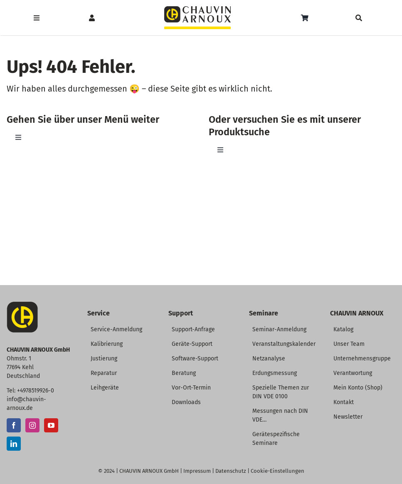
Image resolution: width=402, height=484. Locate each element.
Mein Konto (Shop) (357, 387)
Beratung (184, 373)
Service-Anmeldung (116, 329)
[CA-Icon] (22, 305)
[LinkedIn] (14, 444)
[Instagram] (32, 425)
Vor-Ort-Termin (191, 387)
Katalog (343, 329)
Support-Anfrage (193, 329)
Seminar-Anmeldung (279, 329)
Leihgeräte (105, 387)
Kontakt (343, 402)
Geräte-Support (192, 343)
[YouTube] (51, 425)
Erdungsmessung (274, 373)
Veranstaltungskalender (284, 343)
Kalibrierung (107, 343)
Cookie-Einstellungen (277, 471)
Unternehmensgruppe (362, 358)
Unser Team (349, 343)
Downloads (186, 402)
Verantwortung (352, 373)
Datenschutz (230, 471)
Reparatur (104, 373)
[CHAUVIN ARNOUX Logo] (197, 9)
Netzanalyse (268, 358)
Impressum (197, 471)
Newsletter (348, 416)
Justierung (104, 358)
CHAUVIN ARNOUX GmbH (149, 471)
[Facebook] (14, 425)
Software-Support (195, 358)
